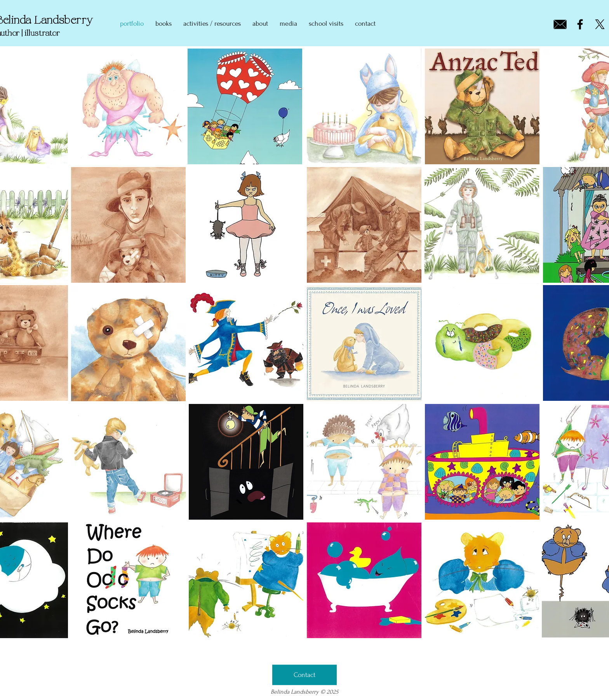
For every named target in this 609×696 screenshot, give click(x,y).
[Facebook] (580, 24)
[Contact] (304, 675)
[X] (600, 24)
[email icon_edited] (560, 24)
